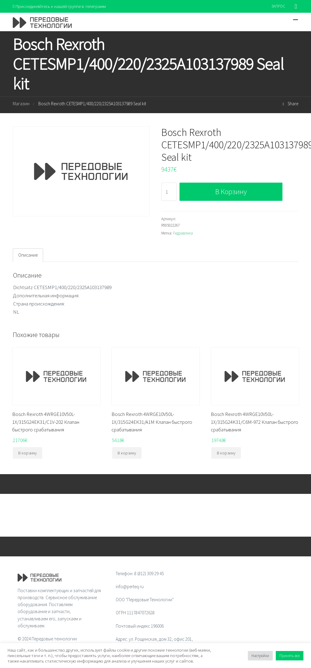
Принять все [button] (289, 655)
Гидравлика (183, 233)
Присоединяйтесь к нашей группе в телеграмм (59, 6)
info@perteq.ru (130, 586)
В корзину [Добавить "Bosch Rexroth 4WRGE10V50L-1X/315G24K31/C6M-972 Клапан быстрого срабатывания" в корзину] (226, 453)
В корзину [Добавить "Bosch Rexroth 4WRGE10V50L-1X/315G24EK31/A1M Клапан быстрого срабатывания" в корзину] (127, 453)
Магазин (21, 104)
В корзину (231, 191)
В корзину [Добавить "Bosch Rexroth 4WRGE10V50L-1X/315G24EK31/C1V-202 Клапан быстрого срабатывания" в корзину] (27, 453)
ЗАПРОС (278, 6)
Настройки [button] (260, 655)
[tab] (28, 255)
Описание (28, 255)
